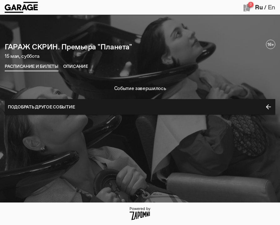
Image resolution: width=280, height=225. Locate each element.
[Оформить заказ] (247, 7)
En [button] (271, 7)
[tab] (32, 66)
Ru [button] (258, 7)
